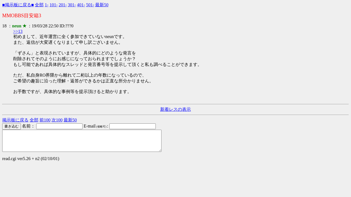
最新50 (101, 4)
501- (90, 4)
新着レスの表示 (175, 109)
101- (54, 4)
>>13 (17, 31)
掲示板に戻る (15, 120)
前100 (44, 120)
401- (81, 4)
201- (63, 4)
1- (46, 4)
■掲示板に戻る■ (18, 4)
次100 (57, 120)
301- (72, 4)
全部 (39, 4)
